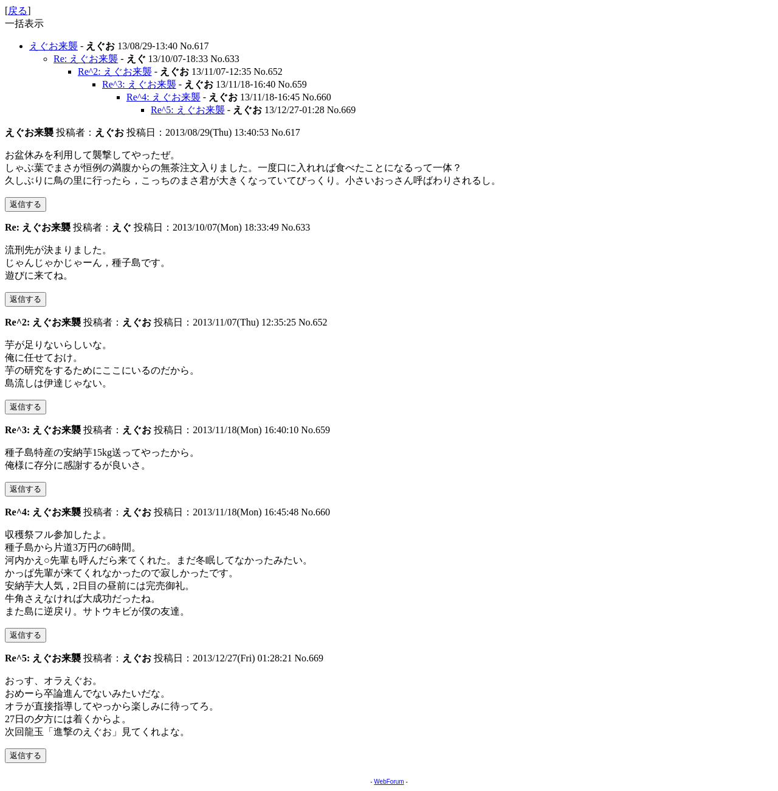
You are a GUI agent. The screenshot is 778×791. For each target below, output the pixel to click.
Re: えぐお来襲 (85, 59)
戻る (17, 10)
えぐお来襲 (53, 46)
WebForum (389, 781)
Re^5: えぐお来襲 (188, 110)
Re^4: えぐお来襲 (163, 97)
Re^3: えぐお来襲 (139, 84)
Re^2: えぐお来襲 (115, 71)
